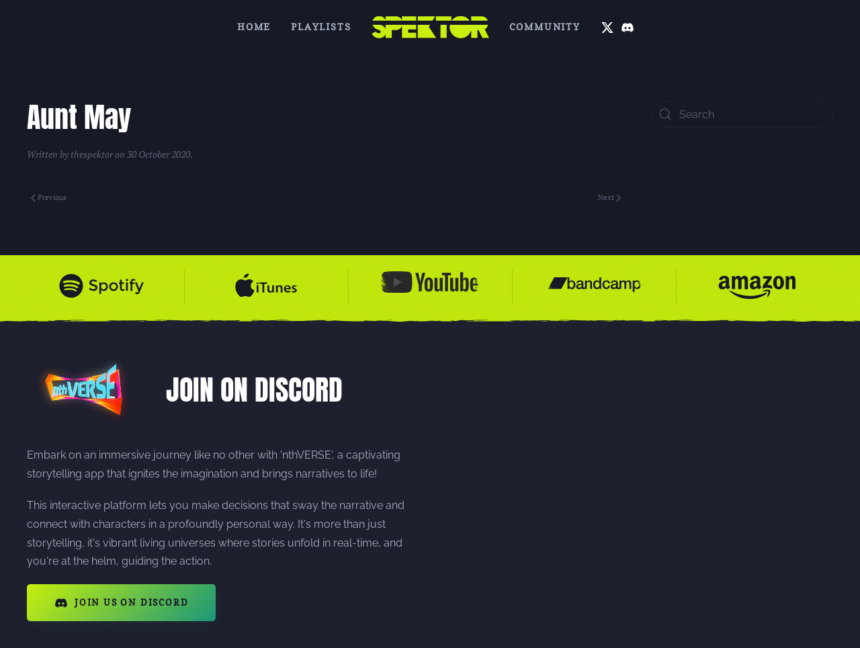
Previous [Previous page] (49, 197)
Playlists (321, 26)
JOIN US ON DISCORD (121, 603)
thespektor (92, 154)
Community (544, 26)
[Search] (742, 114)
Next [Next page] (609, 197)
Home (254, 26)
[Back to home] (430, 27)
